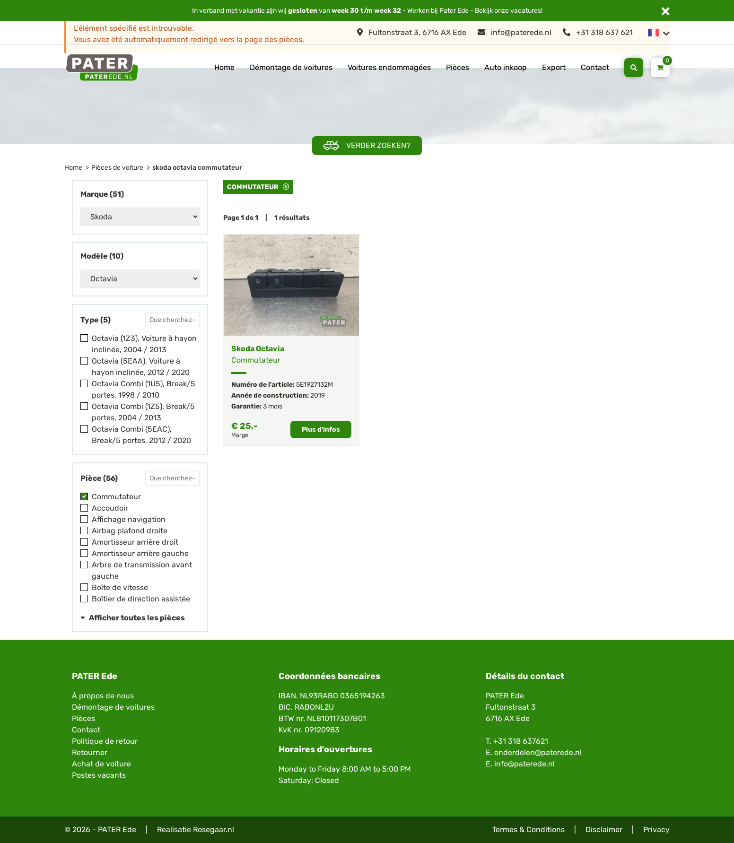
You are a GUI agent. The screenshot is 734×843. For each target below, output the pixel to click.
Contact (595, 67)
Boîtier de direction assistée (141, 598)
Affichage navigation (129, 519)
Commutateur (116, 496)
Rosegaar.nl (213, 829)
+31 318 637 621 (598, 32)
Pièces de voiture (117, 168)
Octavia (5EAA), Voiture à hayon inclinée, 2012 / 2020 (141, 366)
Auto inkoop (505, 67)
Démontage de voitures (291, 67)
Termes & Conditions (528, 829)
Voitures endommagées (389, 67)
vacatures (525, 11)
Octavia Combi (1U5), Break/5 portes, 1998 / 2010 (143, 389)
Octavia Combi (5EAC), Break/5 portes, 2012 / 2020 (141, 435)
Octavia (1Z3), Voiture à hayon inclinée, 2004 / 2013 (144, 344)
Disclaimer (603, 829)
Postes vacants (99, 775)
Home (224, 67)
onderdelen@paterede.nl (538, 752)
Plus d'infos (321, 430)
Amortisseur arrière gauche (140, 553)
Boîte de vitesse (120, 587)
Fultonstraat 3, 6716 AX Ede (411, 32)
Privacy (656, 829)
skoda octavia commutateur (197, 168)
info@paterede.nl (514, 32)
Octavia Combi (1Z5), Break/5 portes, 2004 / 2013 (143, 412)
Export (554, 67)
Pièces (457, 67)
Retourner (89, 752)
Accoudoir (110, 508)
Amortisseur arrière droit (135, 542)
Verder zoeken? (367, 146)
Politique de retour (105, 741)
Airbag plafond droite (129, 530)
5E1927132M (314, 385)
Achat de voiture (101, 763)
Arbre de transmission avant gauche (142, 570)
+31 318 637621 (520, 741)
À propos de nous (103, 695)
